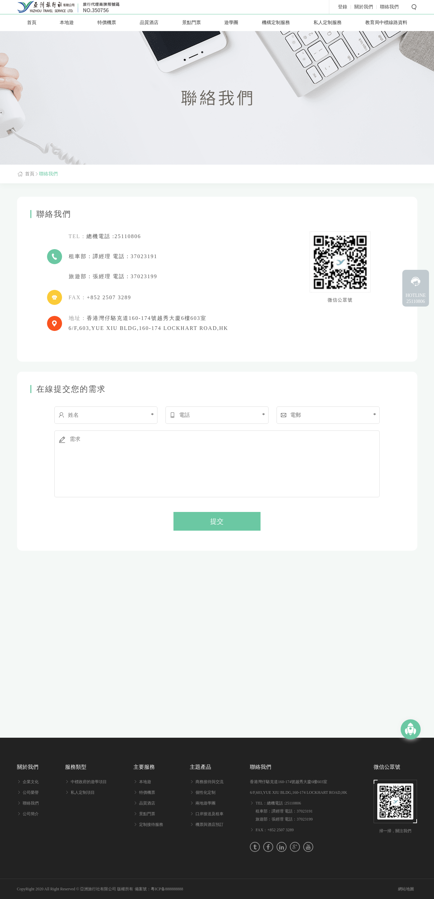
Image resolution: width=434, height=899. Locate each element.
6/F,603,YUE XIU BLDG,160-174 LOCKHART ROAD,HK (298, 792)
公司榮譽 (31, 792)
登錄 (342, 7)
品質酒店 (149, 22)
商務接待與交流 (209, 782)
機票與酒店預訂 (209, 825)
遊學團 (231, 22)
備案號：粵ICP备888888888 (159, 889)
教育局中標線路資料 (386, 22)
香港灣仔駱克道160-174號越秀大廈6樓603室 (288, 782)
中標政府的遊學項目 (89, 782)
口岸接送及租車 (209, 814)
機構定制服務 (276, 22)
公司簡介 (31, 814)
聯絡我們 (48, 173)
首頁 (31, 22)
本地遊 (67, 22)
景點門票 (191, 22)
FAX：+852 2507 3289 (275, 830)
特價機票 (106, 22)
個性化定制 (205, 792)
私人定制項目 (83, 792)
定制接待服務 (151, 825)
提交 (217, 521)
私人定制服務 (328, 22)
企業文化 (31, 782)
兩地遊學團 (205, 803)
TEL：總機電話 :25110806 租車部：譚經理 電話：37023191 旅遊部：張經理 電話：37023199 (284, 811)
